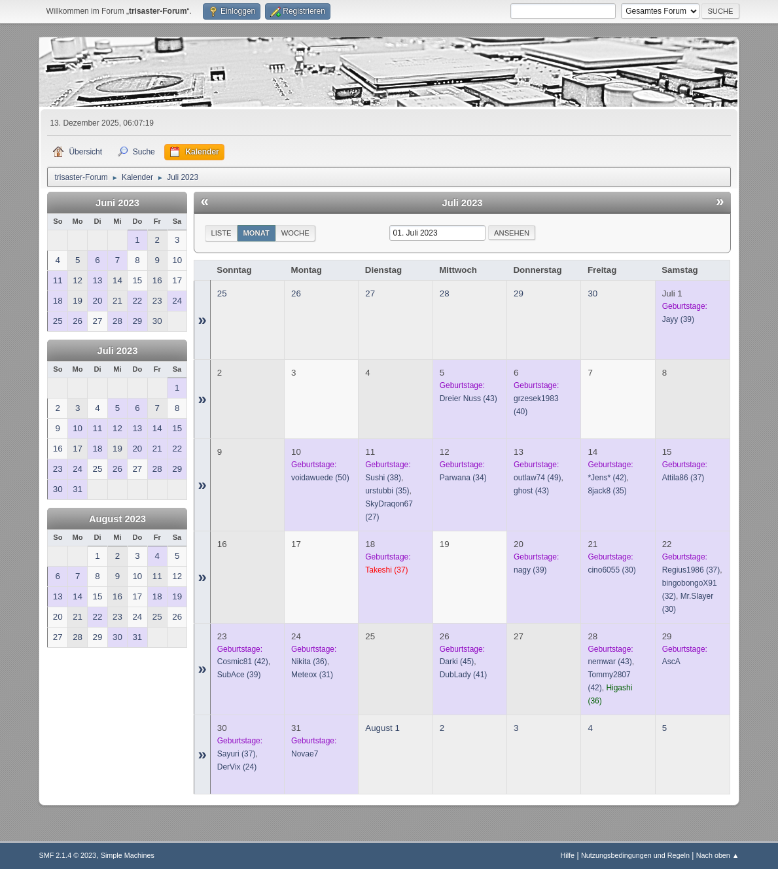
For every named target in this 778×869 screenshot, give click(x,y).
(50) (320, 477)
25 (222, 293)
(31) (312, 674)
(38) (383, 477)
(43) (468, 398)
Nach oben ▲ (717, 855)
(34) (463, 477)
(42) (607, 477)
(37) (683, 477)
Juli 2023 (117, 351)
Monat (256, 233)
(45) (457, 661)
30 (592, 293)
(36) (309, 661)
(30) (611, 570)
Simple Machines (127, 855)
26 (296, 293)
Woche (295, 233)
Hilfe (568, 855)
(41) (463, 674)
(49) (537, 477)
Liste (221, 233)
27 (370, 293)
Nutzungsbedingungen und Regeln (635, 855)
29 (518, 293)
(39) (678, 319)
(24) (236, 766)
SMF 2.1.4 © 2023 (67, 855)
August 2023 (117, 519)
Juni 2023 (117, 203)
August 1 (382, 728)
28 (445, 293)
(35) (387, 490)
